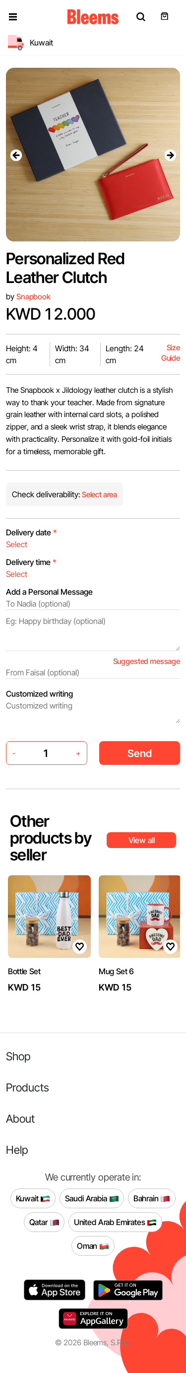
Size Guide (170, 353)
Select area (98, 494)
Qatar (44, 1222)
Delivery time (31, 562)
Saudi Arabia (92, 1198)
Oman (93, 1246)
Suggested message (146, 661)
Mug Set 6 (116, 971)
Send (139, 753)
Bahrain (152, 1198)
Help (17, 1149)
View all (141, 840)
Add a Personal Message (49, 592)
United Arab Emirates (115, 1222)
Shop (18, 1056)
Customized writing (39, 694)
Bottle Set (24, 971)
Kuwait (33, 1198)
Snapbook (33, 296)
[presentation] (16, 154)
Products (27, 1087)
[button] (13, 17)
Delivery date (31, 532)
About (20, 1118)
